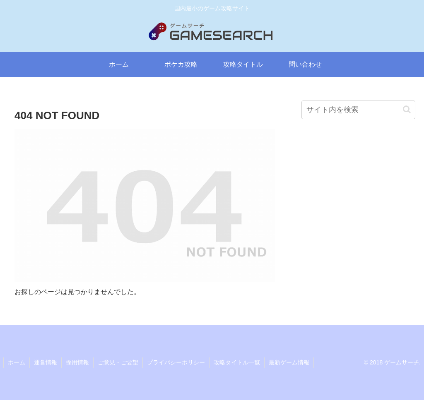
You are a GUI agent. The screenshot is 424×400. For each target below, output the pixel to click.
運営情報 (45, 362)
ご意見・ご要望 (118, 362)
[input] (358, 110)
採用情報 (77, 362)
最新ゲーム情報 (289, 362)
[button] (407, 109)
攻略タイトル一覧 (237, 362)
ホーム (16, 362)
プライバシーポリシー (176, 362)
